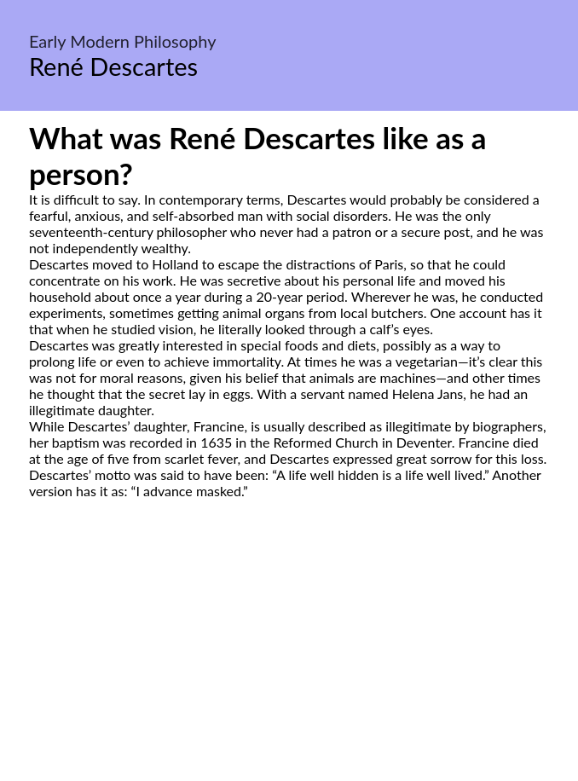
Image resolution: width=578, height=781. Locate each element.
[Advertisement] (289, 659)
